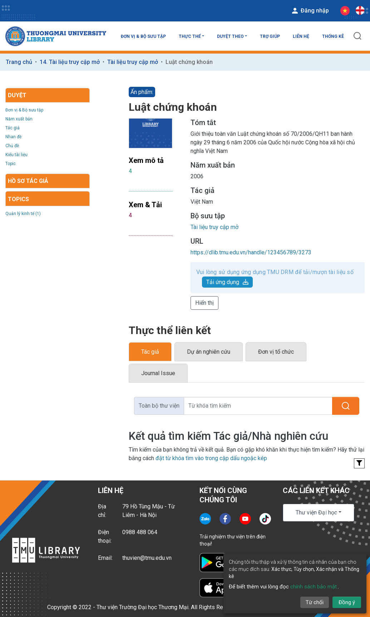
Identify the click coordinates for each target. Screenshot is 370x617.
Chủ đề (12, 145)
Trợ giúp (270, 36)
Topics (18, 199)
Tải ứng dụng (227, 282)
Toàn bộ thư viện (159, 405)
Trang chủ (19, 62)
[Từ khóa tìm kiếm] (258, 406)
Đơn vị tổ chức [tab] (276, 351)
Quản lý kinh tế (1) (23, 213)
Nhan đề (13, 136)
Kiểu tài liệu (16, 154)
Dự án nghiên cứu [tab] (208, 351)
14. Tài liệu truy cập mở (70, 62)
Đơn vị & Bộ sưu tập (143, 36)
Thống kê (333, 36)
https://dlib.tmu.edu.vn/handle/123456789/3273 (251, 252)
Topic (10, 163)
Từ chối (315, 602)
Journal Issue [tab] (158, 373)
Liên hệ (301, 36)
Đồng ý (347, 602)
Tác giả (12, 127)
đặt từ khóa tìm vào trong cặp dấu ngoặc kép (211, 458)
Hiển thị (204, 302)
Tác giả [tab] (150, 351)
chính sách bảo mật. (314, 586)
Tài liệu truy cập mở (132, 62)
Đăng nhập (310, 10)
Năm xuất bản (19, 118)
